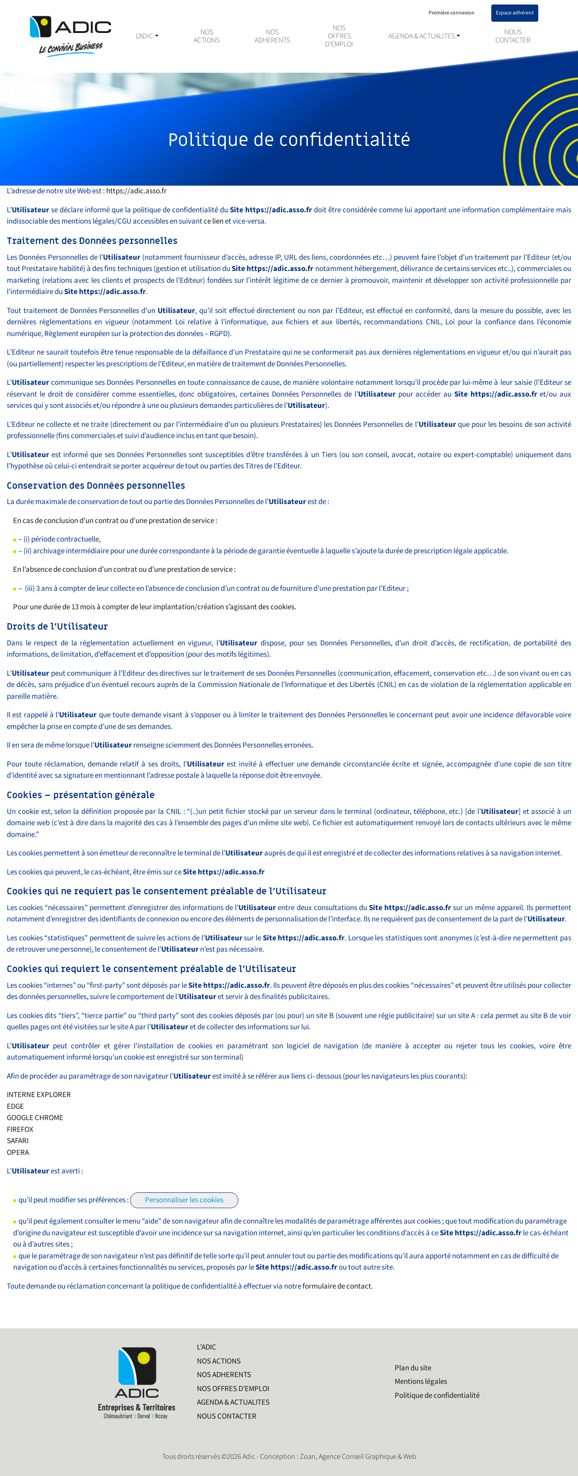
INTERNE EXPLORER (39, 1095)
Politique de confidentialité (437, 1396)
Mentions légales (421, 1382)
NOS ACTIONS (206, 36)
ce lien (214, 221)
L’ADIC (144, 37)
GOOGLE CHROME (35, 1118)
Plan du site (413, 1368)
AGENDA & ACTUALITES (421, 37)
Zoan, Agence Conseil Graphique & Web (358, 1457)
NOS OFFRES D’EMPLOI (339, 36)
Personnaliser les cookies (184, 1200)
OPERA (18, 1153)
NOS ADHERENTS (272, 36)
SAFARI (17, 1141)
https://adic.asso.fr (136, 191)
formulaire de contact (337, 1286)
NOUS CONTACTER (513, 36)
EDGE (15, 1107)
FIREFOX (20, 1130)
